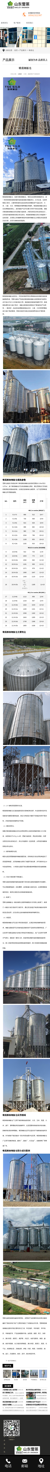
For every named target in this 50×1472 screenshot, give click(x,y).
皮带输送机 (7, 1379)
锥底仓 (31, 50)
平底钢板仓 (13, 1360)
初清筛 (16, 1379)
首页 (16, 50)
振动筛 (25, 1379)
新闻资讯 (4, 23)
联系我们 (29, 23)
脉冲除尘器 (43, 1379)
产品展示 (22, 50)
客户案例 (17, 23)
